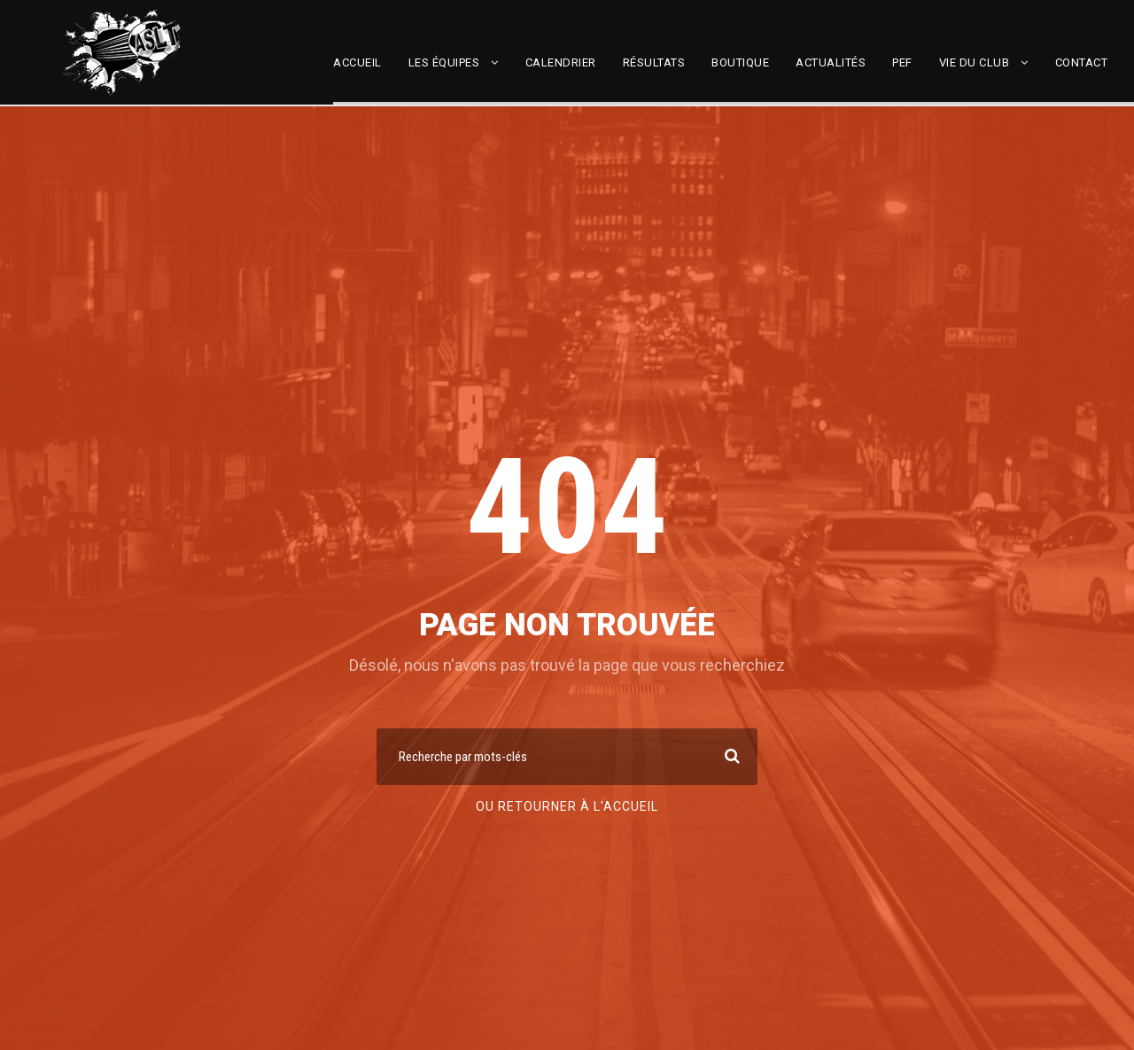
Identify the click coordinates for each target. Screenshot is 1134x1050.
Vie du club (974, 62)
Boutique (740, 62)
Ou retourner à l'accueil (567, 806)
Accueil (357, 62)
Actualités (831, 62)
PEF (902, 62)
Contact (1081, 62)
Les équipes (444, 62)
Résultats (654, 62)
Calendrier (560, 62)
